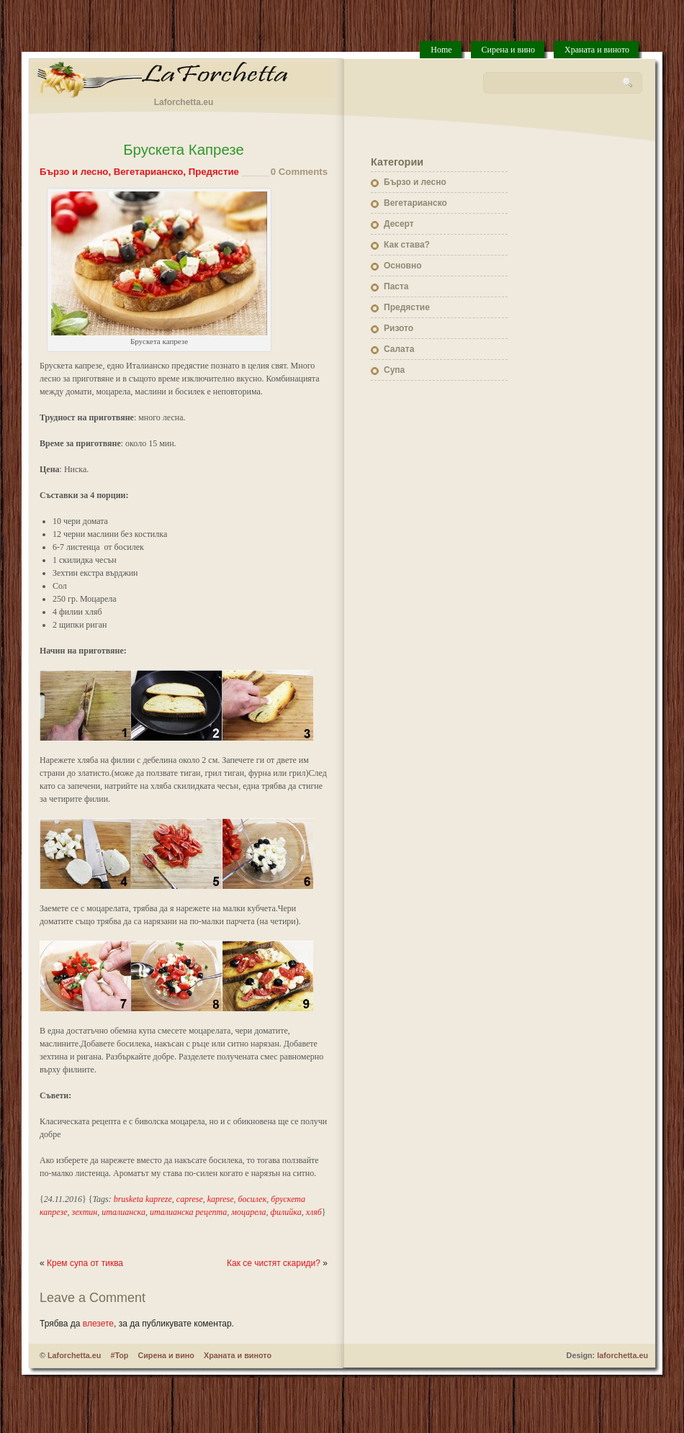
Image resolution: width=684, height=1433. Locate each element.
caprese (189, 1199)
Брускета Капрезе (183, 150)
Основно (403, 266)
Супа (394, 370)
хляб (314, 1212)
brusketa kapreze (143, 1199)
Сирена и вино (508, 50)
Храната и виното (596, 50)
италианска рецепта (188, 1212)
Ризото (398, 328)
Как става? (407, 245)
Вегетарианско (149, 171)
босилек (252, 1199)
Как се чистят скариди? (273, 1263)
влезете (98, 1324)
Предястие (214, 171)
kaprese (220, 1199)
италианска (123, 1212)
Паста (396, 286)
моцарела (248, 1212)
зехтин (85, 1212)
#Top (119, 1355)
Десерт (399, 224)
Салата (399, 349)
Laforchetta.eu (74, 1355)
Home (441, 50)
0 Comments (299, 171)
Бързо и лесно (74, 171)
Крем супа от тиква (85, 1263)
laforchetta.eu (622, 1355)
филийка (286, 1212)
